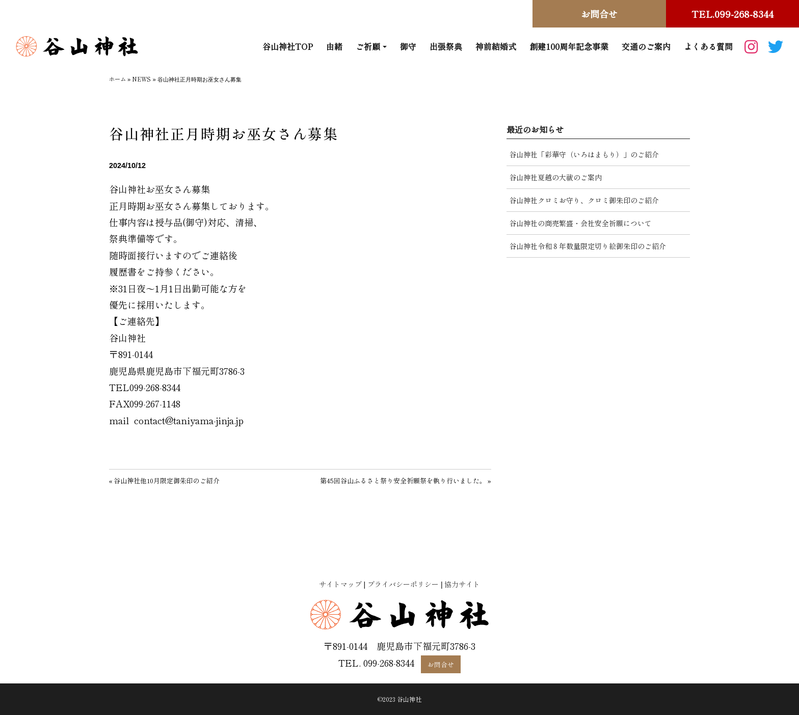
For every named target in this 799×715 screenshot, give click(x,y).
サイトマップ (340, 584)
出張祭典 (446, 46)
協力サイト (462, 584)
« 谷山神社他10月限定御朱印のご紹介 (164, 480)
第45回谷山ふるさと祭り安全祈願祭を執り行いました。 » (405, 480)
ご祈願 (368, 46)
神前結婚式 (495, 46)
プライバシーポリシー (403, 584)
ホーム (117, 79)
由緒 (334, 46)
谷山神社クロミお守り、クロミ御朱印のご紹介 (584, 200)
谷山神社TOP (287, 46)
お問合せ (599, 13)
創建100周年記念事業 (568, 46)
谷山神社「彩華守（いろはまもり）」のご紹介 (584, 154)
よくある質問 (708, 46)
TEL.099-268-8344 (732, 13)
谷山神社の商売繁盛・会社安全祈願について (580, 223)
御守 (408, 46)
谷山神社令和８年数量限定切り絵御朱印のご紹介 (587, 246)
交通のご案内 (646, 46)
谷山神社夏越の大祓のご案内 (555, 177)
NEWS (141, 79)
